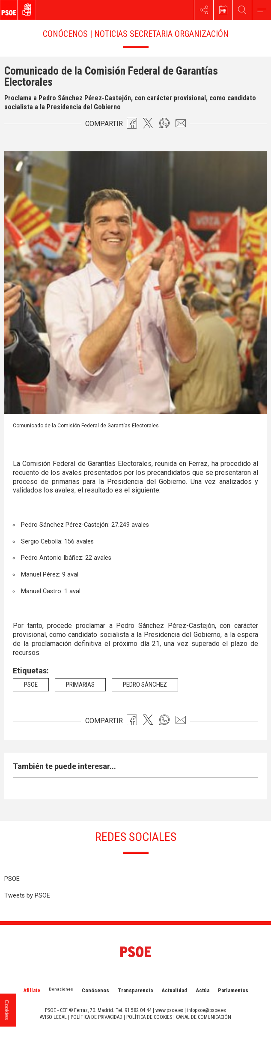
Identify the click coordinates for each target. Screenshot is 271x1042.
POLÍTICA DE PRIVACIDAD (96, 1017)
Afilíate (31, 990)
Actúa (202, 990)
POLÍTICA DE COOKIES (149, 1017)
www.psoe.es (169, 1010)
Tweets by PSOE (27, 895)
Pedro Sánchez (145, 684)
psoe (31, 684)
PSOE (12, 879)
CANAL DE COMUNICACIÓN (203, 1017)
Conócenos (95, 990)
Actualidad (174, 990)
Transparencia (135, 990)
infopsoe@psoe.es (206, 1010)
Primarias (80, 684)
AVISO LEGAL (53, 1017)
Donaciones (61, 989)
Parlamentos (233, 990)
